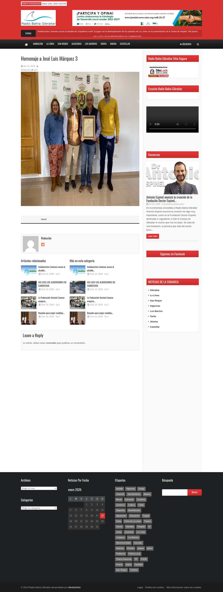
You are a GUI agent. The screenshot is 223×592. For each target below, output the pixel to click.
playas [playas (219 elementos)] (141, 548)
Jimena (154, 321)
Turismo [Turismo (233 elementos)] (134, 570)
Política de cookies (154, 587)
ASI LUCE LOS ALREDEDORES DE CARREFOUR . (117, 36)
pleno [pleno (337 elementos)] (149, 548)
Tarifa (153, 316)
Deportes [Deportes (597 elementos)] (120, 510)
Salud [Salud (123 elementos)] (128, 564)
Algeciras (155, 306)
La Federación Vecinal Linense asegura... (51, 299)
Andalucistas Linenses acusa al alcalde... (51, 268)
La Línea (154, 295)
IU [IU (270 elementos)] (149, 526)
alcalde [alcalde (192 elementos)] (119, 489)
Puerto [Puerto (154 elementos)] (119, 564)
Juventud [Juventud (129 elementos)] (129, 532)
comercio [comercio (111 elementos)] (120, 505)
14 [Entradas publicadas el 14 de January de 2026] (81, 515)
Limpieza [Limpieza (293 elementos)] (120, 537)
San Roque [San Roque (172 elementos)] (121, 570)
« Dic (70, 531)
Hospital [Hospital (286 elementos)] (141, 526)
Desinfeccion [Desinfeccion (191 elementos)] (134, 510)
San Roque (156, 300)
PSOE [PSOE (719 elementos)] (144, 559)
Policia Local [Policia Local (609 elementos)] (134, 554)
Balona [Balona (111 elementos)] (147, 494)
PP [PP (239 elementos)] (136, 559)
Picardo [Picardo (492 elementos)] (130, 548)
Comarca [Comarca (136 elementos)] (141, 499)
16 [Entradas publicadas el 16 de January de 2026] (92, 515)
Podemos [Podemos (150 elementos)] (120, 554)
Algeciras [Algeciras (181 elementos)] (130, 489)
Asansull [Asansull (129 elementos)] (120, 494)
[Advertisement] (172, 402)
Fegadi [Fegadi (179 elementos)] (146, 516)
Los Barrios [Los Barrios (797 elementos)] (133, 537)
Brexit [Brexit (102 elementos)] (119, 499)
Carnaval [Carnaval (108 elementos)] (129, 499)
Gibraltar (154, 290)
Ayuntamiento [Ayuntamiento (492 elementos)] (134, 494)
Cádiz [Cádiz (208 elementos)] (141, 505)
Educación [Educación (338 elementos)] (134, 516)
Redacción (26, 70)
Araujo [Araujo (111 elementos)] (141, 489)
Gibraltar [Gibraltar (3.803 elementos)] (130, 526)
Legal (140, 587)
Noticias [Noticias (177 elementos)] (120, 548)
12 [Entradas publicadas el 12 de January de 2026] (71, 515)
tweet (44, 219)
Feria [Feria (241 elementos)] (118, 521)
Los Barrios (156, 311)
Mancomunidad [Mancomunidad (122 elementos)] (123, 543)
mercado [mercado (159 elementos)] (138, 543)
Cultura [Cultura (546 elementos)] (131, 505)
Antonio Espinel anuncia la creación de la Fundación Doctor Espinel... (169, 199)
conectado (51, 343)
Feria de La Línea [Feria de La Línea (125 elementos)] (132, 521)
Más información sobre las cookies (184, 587)
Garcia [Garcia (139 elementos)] (119, 526)
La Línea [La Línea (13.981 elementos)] (141, 532)
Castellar (155, 327)
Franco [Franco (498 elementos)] (147, 521)
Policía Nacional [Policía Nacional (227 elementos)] (123, 559)
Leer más (152, 236)
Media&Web (74, 587)
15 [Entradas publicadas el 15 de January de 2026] (86, 515)
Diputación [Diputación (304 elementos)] (121, 516)
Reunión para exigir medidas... (51, 313)
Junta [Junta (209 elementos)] (118, 532)
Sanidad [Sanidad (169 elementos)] (138, 564)
